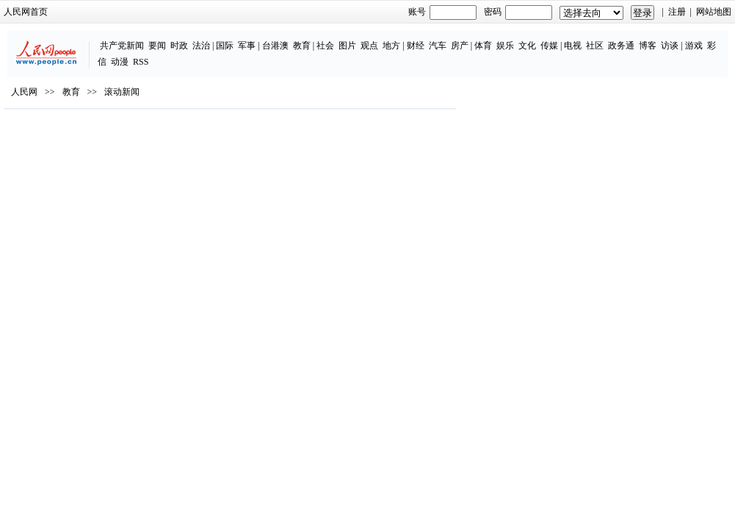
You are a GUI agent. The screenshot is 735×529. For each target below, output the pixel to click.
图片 (282, 38)
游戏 (628, 38)
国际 (159, 38)
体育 (417, 38)
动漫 (672, 38)
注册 (665, 12)
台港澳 (209, 38)
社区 (529, 38)
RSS (692, 38)
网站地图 (702, 12)
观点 (304, 38)
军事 (181, 38)
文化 (461, 38)
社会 (260, 38)
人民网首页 (37, 12)
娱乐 (439, 38)
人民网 (36, 125)
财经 (349, 38)
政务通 (556, 38)
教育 (236, 38)
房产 (393, 38)
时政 (113, 38)
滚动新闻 (133, 125)
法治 (135, 38)
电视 (507, 38)
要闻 (91, 38)
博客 (582, 38)
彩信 (650, 38)
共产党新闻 (56, 38)
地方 (326, 38)
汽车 (371, 38)
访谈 (604, 38)
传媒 (483, 38)
